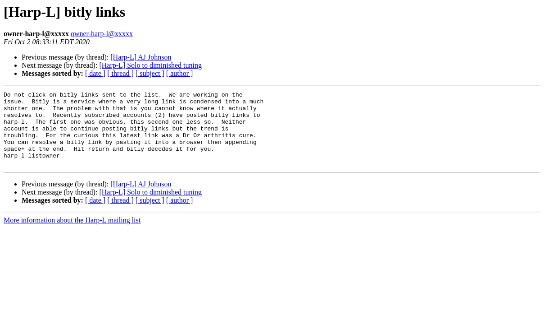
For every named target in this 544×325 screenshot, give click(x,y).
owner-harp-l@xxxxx (102, 33)
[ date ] (95, 73)
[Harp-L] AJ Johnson (140, 57)
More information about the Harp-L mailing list (72, 235)
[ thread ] (120, 73)
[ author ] (179, 73)
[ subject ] (150, 73)
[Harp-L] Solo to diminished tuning (150, 65)
